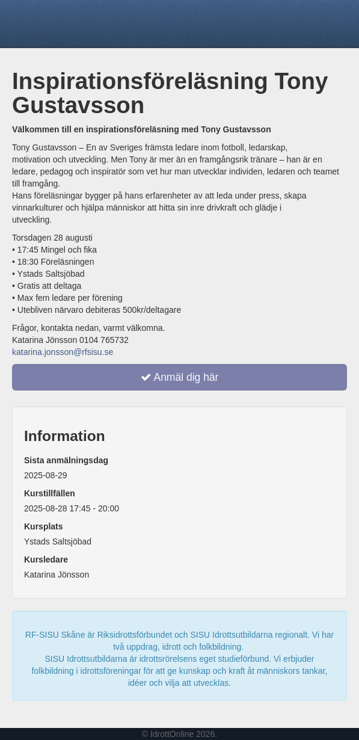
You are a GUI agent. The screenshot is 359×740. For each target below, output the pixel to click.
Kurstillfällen (49, 493)
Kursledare (46, 559)
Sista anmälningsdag (66, 460)
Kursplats (43, 526)
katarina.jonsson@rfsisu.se (62, 352)
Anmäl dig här (180, 377)
